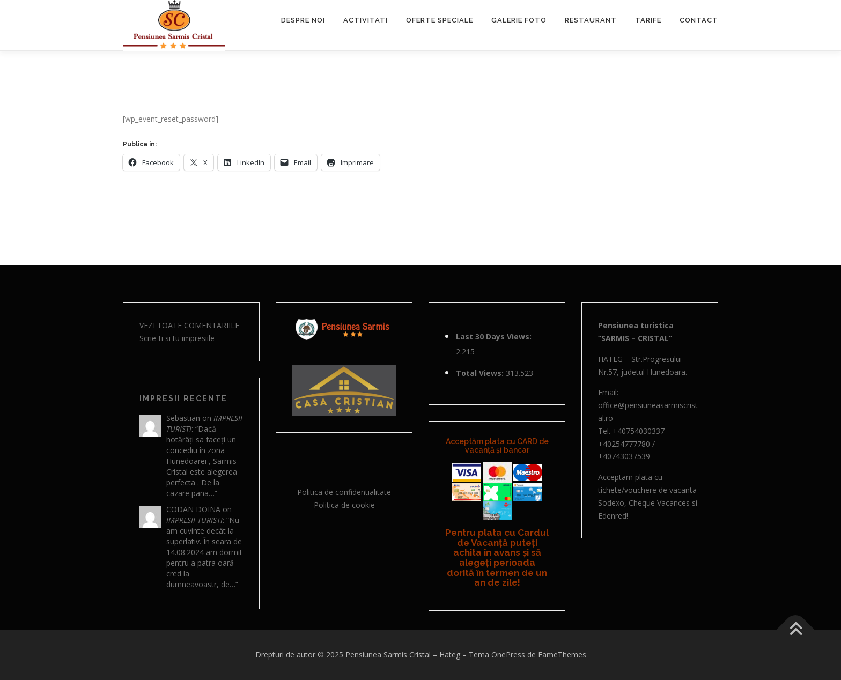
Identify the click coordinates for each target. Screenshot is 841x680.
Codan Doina (193, 509)
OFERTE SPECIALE (439, 20)
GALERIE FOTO (519, 20)
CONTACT (699, 20)
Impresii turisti (194, 520)
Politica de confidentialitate (344, 492)
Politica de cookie (344, 505)
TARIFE (648, 20)
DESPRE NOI (303, 20)
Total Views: (481, 373)
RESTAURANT (591, 20)
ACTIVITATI (365, 20)
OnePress (508, 654)
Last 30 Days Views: (495, 336)
